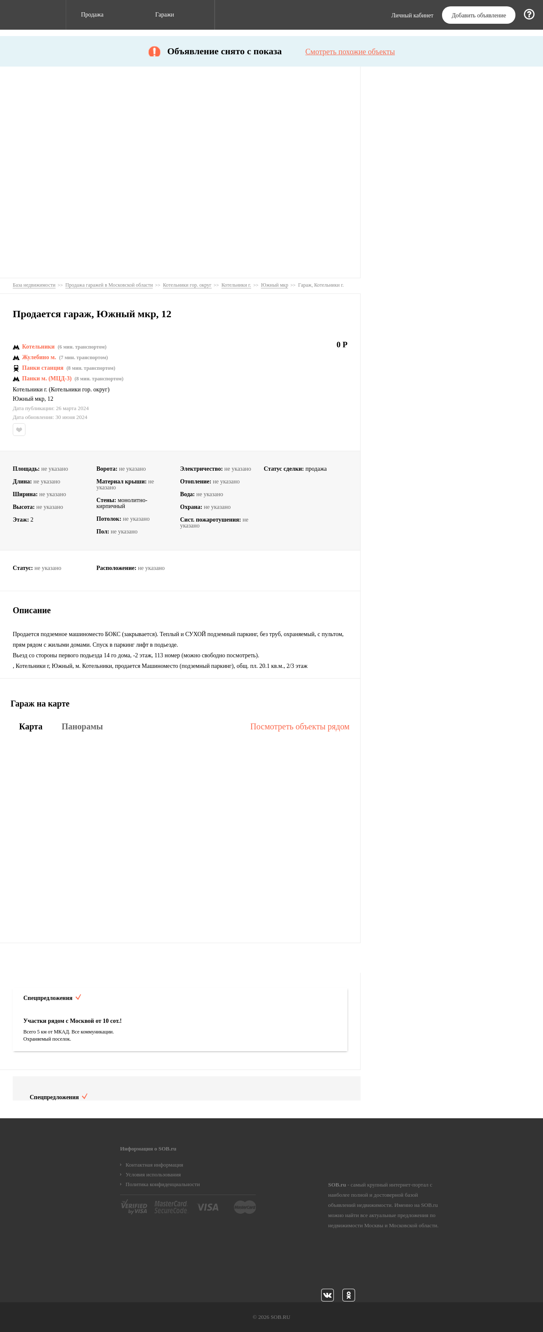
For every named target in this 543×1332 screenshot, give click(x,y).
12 (50, 399)
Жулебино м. (39, 357)
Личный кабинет (413, 16)
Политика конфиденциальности (163, 1184)
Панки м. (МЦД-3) (47, 378)
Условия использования (153, 1174)
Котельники (38, 346)
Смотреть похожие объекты (350, 52)
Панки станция (43, 368)
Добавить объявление (479, 15)
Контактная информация (154, 1165)
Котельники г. (30, 390)
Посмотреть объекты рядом (300, 726)
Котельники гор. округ (79, 390)
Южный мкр (29, 399)
